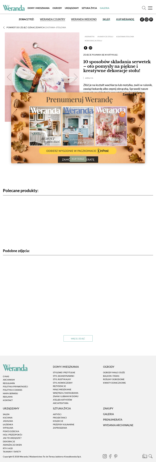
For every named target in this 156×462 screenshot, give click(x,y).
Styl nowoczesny (63, 382)
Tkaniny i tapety (12, 451)
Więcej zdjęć (78, 338)
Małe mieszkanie (62, 389)
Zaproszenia (60, 427)
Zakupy (108, 408)
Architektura (60, 403)
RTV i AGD (8, 448)
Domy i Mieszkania (39, 8)
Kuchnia (8, 417)
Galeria (104, 8)
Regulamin (9, 383)
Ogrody (57, 8)
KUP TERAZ (78, 158)
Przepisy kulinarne (63, 424)
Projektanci (60, 417)
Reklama (8, 396)
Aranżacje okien (12, 444)
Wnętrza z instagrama (65, 393)
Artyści (57, 414)
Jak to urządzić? (12, 438)
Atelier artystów (62, 399)
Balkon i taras (111, 376)
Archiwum (9, 379)
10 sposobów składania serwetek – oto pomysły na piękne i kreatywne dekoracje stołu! (117, 66)
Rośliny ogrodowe (113, 379)
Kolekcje (58, 421)
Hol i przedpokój (12, 434)
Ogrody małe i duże (114, 372)
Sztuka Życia (89, 8)
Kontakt (8, 400)
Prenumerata (112, 419)
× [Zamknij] (141, 96)
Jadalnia (89, 78)
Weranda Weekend (84, 19)
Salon (6, 414)
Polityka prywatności (15, 386)
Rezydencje (59, 386)
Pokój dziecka (11, 431)
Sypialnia (8, 427)
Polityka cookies (12, 390)
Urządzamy (72, 8)
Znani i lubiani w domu (65, 396)
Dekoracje (9, 441)
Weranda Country (52, 19)
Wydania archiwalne (118, 425)
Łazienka (8, 424)
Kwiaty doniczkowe (114, 382)
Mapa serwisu (10, 393)
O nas (6, 376)
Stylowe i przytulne (64, 372)
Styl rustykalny (62, 379)
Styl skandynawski (63, 376)
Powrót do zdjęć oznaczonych (36, 27)
